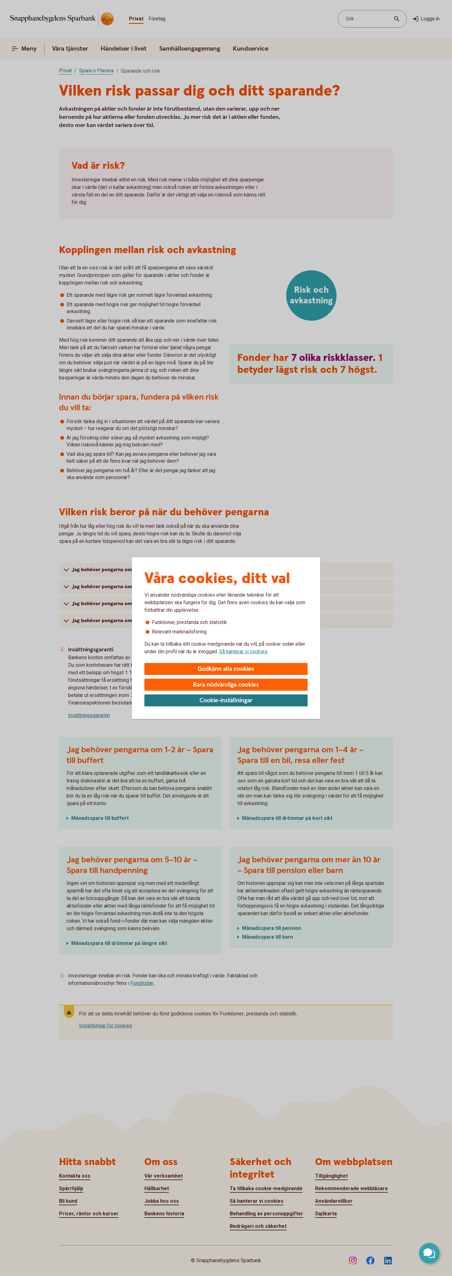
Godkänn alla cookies (226, 669)
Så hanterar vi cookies (243, 652)
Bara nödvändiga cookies (226, 685)
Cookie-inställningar (226, 700)
